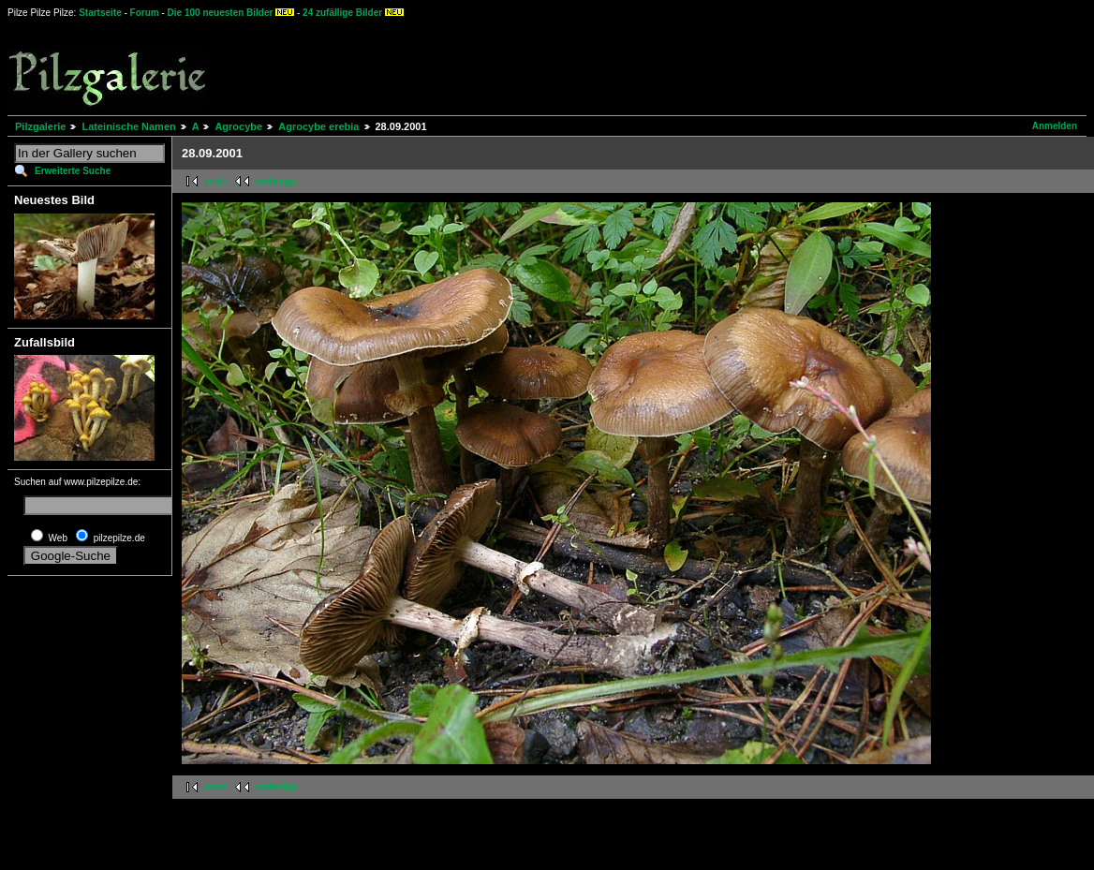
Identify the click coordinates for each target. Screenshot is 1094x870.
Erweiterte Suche (73, 171)
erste (215, 181)
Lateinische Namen (128, 126)
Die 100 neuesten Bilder (221, 12)
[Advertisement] (694, 65)
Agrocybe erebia (318, 126)
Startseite (100, 12)
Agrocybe (238, 126)
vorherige (276, 181)
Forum (144, 12)
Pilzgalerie (40, 126)
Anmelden (1054, 126)
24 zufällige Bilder (342, 12)
